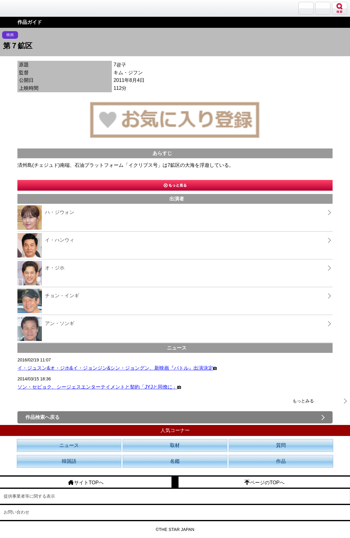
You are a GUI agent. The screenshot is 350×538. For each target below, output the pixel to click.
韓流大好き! (20, 8)
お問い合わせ (16, 512)
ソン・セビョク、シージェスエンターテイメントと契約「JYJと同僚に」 (99, 387)
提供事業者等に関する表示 (29, 496)
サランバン (306, 8)
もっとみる (303, 400)
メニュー (322, 8)
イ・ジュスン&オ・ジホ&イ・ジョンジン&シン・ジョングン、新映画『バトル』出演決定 (117, 368)
